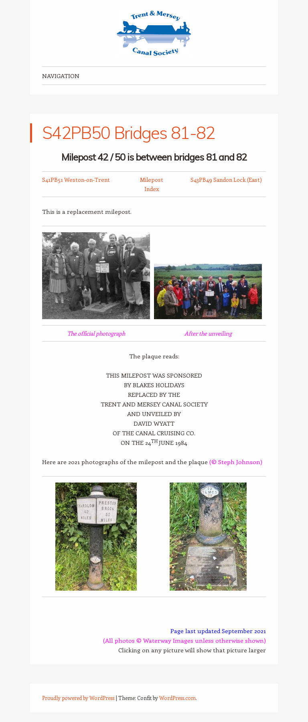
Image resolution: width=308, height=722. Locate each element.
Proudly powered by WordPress (78, 697)
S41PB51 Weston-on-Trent (76, 179)
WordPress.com (177, 697)
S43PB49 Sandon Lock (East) (226, 179)
